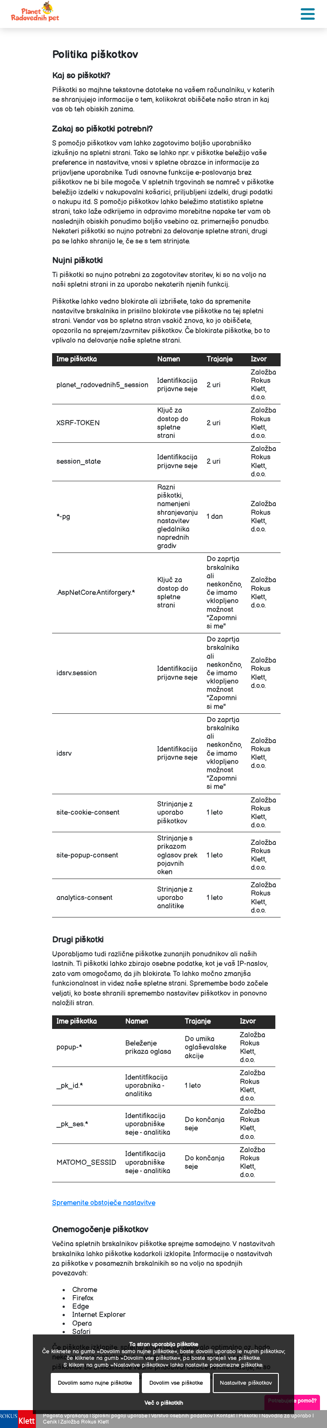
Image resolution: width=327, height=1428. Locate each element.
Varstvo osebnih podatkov (182, 1416)
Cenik (50, 1422)
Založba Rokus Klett (84, 1422)
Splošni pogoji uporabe (120, 1416)
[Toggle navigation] (307, 14)
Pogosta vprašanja (65, 1416)
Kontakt (225, 1416)
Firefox (82, 1298)
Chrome (84, 1290)
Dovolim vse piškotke (176, 1382)
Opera (82, 1324)
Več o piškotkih (163, 1403)
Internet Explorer (99, 1315)
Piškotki (248, 1416)
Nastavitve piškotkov (246, 1382)
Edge (80, 1307)
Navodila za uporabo (286, 1416)
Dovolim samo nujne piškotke (95, 1382)
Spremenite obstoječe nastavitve (103, 1203)
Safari (81, 1332)
